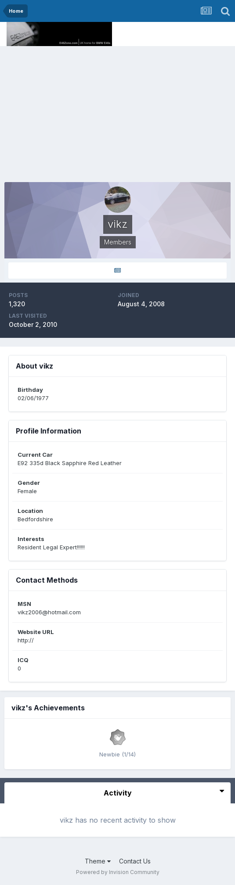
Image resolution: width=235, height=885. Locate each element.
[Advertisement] (117, 111)
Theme (98, 861)
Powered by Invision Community (117, 872)
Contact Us (135, 861)
